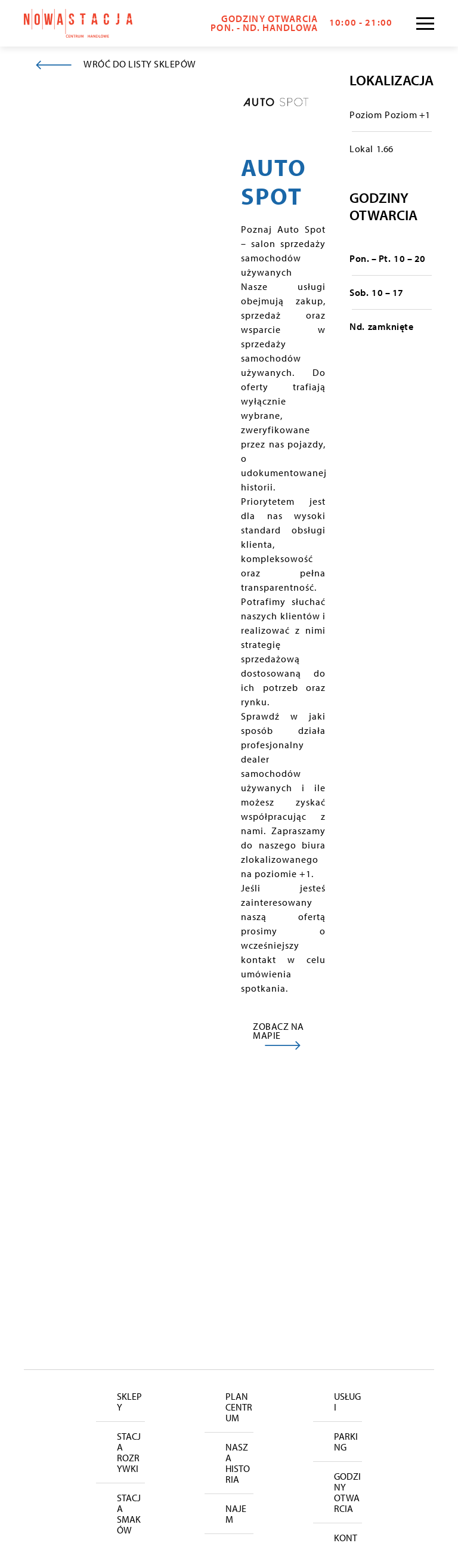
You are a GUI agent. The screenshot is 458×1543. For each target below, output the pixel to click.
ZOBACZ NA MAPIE (278, 1030)
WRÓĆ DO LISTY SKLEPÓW (139, 64)
